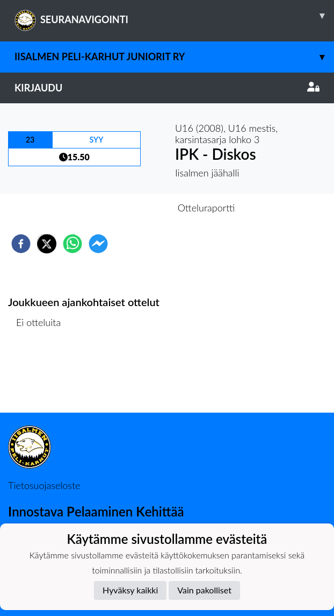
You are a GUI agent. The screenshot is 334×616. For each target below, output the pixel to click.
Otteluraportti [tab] (206, 208)
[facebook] (21, 243)
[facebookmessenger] (98, 243)
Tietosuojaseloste (44, 485)
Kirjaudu (167, 88)
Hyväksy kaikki (130, 590)
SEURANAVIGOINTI (174, 15)
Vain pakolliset (204, 590)
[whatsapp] (72, 243)
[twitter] (46, 243)
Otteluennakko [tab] (130, 208)
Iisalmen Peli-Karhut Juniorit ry (174, 56)
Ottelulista (42, 376)
